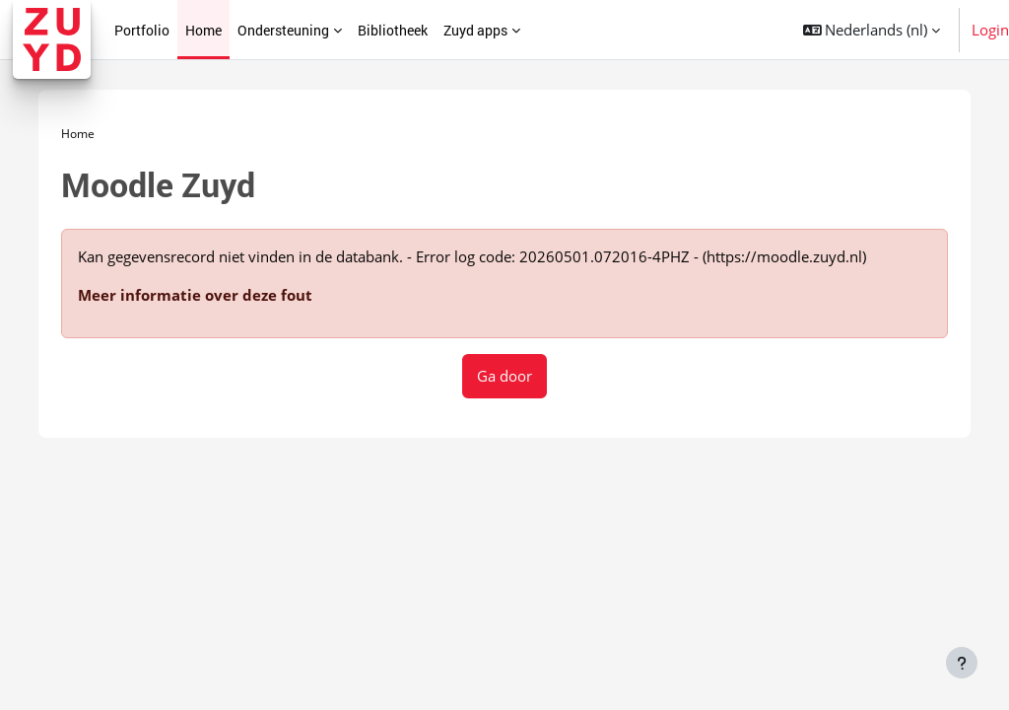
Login (990, 29)
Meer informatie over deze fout (204, 288)
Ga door (504, 369)
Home (86, 126)
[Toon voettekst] (961, 662)
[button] (871, 29)
